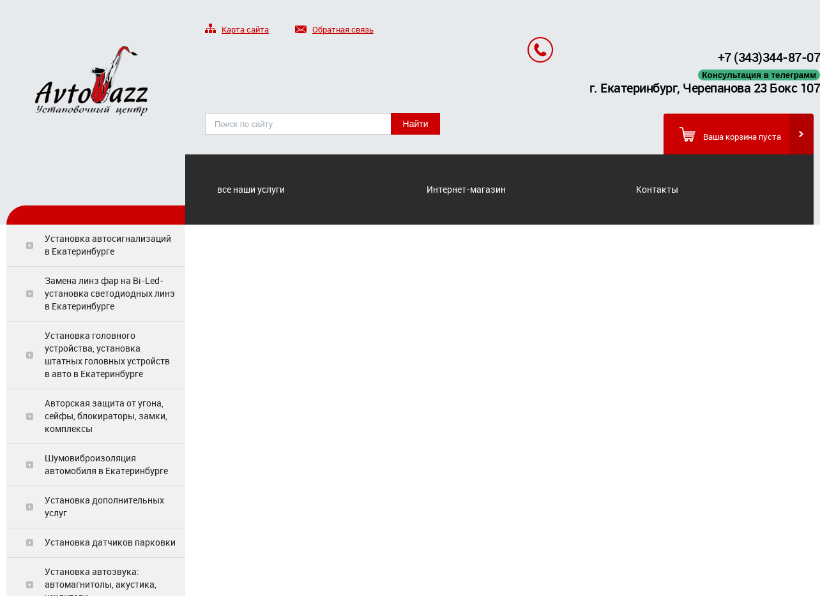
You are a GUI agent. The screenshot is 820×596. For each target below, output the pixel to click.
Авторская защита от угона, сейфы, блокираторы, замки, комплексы (106, 416)
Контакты (657, 189)
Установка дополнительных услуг (104, 506)
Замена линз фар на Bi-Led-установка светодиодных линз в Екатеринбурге (110, 293)
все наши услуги (251, 189)
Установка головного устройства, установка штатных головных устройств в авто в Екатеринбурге (107, 354)
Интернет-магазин (466, 189)
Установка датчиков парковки (110, 542)
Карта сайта (237, 30)
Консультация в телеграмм (759, 75)
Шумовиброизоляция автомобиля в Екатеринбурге (106, 464)
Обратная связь (334, 30)
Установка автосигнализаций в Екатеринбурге (108, 244)
